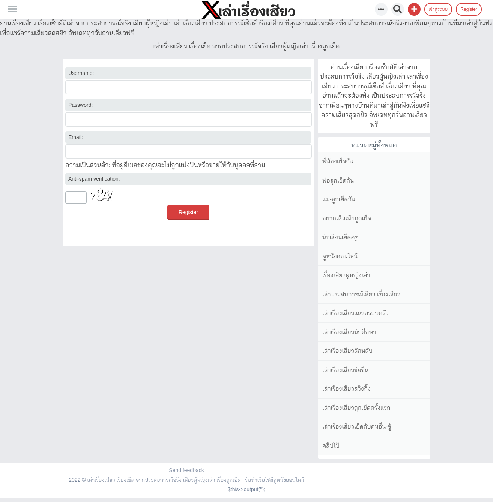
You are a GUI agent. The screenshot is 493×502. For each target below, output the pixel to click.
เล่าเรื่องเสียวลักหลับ (347, 351)
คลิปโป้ (331, 445)
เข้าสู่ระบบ (438, 9)
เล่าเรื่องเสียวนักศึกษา (349, 332)
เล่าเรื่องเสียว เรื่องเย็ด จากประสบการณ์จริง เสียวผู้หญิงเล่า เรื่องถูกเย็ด (163, 480)
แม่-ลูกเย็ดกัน (338, 199)
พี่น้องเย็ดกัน (337, 161)
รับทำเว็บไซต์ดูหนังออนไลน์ (274, 480)
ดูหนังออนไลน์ (340, 256)
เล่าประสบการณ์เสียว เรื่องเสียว (361, 294)
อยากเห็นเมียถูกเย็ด (346, 218)
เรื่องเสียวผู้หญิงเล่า (346, 275)
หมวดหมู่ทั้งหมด (374, 145)
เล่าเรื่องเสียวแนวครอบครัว (355, 313)
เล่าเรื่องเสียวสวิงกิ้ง (346, 388)
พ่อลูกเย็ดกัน (338, 180)
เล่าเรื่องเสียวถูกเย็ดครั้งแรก (356, 408)
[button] (414, 9)
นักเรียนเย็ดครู (340, 237)
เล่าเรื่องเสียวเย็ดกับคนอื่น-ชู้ (356, 426)
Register (468, 9)
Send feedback (186, 470)
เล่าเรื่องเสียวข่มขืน (345, 370)
